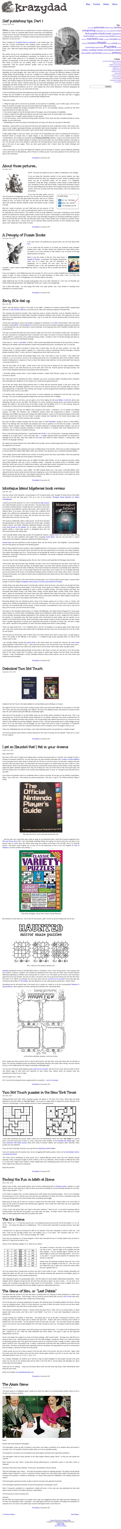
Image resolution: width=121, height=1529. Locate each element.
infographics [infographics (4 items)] (116, 34)
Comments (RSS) (65, 1520)
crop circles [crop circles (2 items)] (106, 31)
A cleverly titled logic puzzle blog (112, 61)
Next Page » (75, 1514)
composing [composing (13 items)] (88, 30)
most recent (75, 642)
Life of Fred (67, 1296)
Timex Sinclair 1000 (16, 309)
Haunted (5, 971)
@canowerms (7, 986)
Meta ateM (118, 73)
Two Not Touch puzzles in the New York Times (39, 1092)
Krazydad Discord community (25, 42)
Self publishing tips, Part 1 (22, 21)
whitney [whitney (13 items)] (116, 52)
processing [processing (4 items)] (89, 47)
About (114, 4)
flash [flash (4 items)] (119, 31)
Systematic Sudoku (115, 80)
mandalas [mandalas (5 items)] (113, 39)
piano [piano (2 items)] (119, 43)
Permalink (35, 158)
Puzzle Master (117, 78)
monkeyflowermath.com (25, 1372)
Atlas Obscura (117, 63)
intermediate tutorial (72, 1152)
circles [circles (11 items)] (117, 27)
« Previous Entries (8, 1514)
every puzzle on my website (16, 527)
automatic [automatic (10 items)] (99, 27)
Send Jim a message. (60, 1526)
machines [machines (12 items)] (92, 38)
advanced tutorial (11, 1154)
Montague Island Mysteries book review (33, 488)
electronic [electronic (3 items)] (113, 31)
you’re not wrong (52, 1080)
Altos (56, 323)
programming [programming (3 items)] (99, 47)
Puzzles (96, 4)
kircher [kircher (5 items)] (112, 36)
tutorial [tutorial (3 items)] (105, 53)
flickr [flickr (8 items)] (87, 33)
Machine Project (116, 71)
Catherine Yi (75, 984)
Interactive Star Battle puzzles (16, 1143)
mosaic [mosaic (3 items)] (84, 43)
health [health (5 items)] (108, 34)
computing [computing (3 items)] (99, 31)
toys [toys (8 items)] (100, 53)
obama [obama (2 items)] (109, 43)
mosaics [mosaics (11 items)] (92, 43)
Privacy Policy (60, 1523)
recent (71, 759)
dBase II (28, 325)
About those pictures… (19, 166)
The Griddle (24, 981)
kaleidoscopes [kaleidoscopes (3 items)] (104, 36)
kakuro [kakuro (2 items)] (97, 36)
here (28, 244)
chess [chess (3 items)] (111, 28)
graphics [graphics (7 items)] (94, 33)
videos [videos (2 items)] (109, 53)
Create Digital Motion (115, 66)
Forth (40, 437)
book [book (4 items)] (107, 28)
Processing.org (117, 76)
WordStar (52, 422)
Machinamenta (117, 70)
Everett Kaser (7, 542)
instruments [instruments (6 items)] (88, 36)
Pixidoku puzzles (61, 1186)
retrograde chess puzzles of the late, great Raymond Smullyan (41, 582)
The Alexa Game (15, 1384)
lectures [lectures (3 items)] (118, 36)
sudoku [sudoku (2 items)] (119, 47)
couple (64, 759)
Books (106, 4)
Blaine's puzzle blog (115, 64)
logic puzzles (45, 503)
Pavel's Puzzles (116, 75)
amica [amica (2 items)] (89, 28)
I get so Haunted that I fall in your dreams (35, 747)
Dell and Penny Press (9, 841)
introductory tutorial (44, 1148)
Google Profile (60, 1524)
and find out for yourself (56, 979)
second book (31, 642)
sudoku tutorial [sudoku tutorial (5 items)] (91, 53)
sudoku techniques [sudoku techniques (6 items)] (105, 50)
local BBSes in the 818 (63, 400)
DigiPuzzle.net (117, 68)
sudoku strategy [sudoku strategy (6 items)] (89, 50)
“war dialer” (22, 342)
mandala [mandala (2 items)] (106, 39)
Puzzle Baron (50, 537)
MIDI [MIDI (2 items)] (119, 39)
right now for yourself (41, 1069)
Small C (44, 433)
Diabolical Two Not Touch (22, 668)
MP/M (16, 325)
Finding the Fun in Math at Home (28, 1179)
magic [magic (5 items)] (101, 39)
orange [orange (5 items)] (114, 43)
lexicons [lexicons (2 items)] (84, 39)
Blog (88, 4)
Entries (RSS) (54, 1520)
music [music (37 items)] (102, 43)
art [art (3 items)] (92, 28)
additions (76, 759)
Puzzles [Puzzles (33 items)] (110, 47)
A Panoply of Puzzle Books (23, 235)
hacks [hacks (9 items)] (102, 33)
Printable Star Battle (64, 1141)
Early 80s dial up (16, 301)
